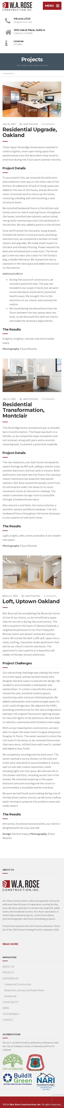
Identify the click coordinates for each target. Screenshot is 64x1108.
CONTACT (8, 1019)
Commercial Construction (17, 984)
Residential (10, 996)
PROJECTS (8, 972)
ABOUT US (8, 966)
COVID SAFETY (10, 1002)
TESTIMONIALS (11, 1014)
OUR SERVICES (11, 978)
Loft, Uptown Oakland (31, 601)
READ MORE (10, 944)
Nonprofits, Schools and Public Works (24, 990)
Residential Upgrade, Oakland (30, 132)
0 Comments (48, 124)
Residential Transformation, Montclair (24, 410)
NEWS (6, 1008)
